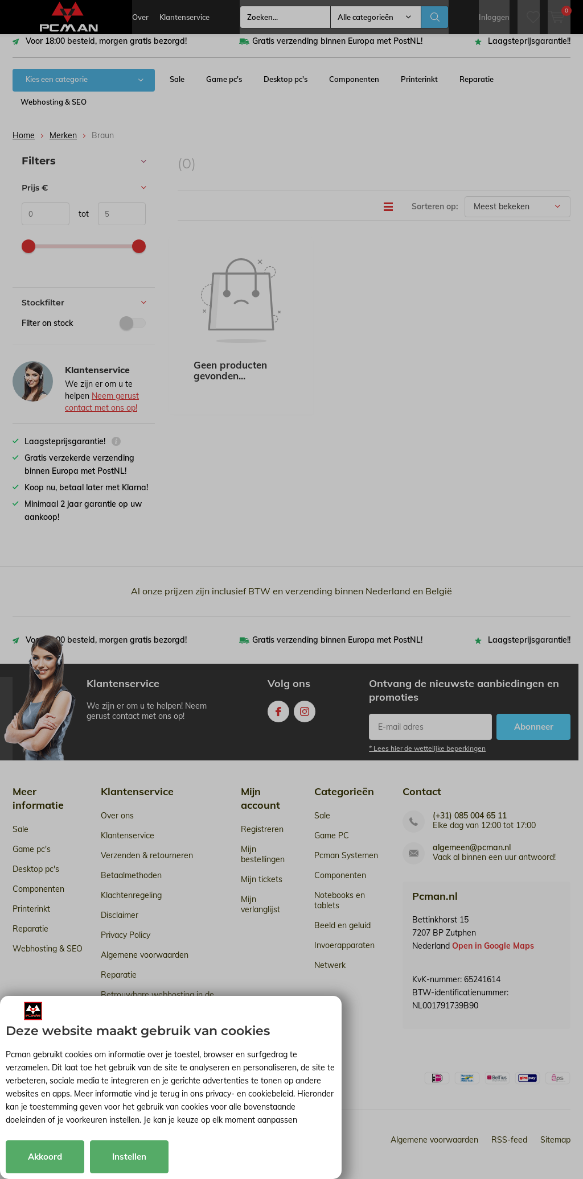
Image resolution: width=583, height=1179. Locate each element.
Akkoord (45, 1156)
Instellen (129, 1156)
